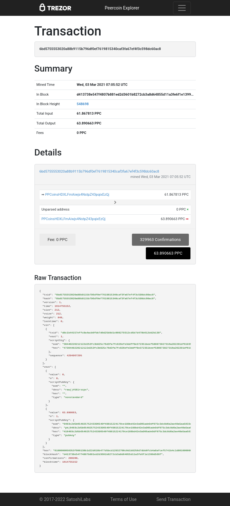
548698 (83, 104)
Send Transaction (173, 499)
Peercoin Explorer (122, 7)
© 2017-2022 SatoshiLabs (65, 499)
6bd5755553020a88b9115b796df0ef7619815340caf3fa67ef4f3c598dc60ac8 (99, 171)
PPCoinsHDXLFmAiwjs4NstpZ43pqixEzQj (77, 195)
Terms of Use (123, 499)
